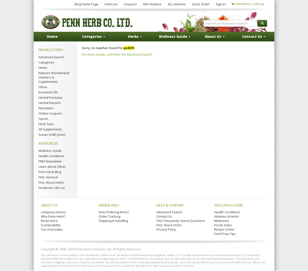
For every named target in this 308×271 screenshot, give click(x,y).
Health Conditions (51, 156)
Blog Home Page (86, 4)
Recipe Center (224, 229)
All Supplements (50, 129)
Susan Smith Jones (52, 134)
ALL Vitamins (177, 4)
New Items (46, 108)
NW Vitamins (152, 4)
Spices (43, 118)
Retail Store (49, 221)
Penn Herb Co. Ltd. (87, 22)
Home (52, 36)
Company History (53, 212)
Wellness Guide (50, 150)
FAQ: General (48, 177)
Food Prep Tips (225, 234)
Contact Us (164, 216)
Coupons (130, 4)
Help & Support (170, 205)
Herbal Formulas (50, 97)
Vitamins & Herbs (226, 216)
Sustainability (51, 225)
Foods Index (223, 225)
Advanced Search (51, 57)
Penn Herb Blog (49, 172)
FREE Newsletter (50, 161)
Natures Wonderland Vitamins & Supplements (53, 77)
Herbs (42, 67)
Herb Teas (46, 124)
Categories (46, 62)
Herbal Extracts (49, 103)
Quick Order (201, 4)
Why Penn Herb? (53, 216)
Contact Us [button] (254, 36)
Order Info (109, 205)
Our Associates (52, 229)
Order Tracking (109, 216)
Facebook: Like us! (51, 188)
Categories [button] (93, 36)
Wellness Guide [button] (175, 36)
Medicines (221, 221)
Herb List (111, 4)
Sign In (220, 4)
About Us (49, 205)
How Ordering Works (114, 212)
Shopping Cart (250, 4)
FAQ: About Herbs (51, 182)
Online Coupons (50, 113)
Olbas (42, 87)
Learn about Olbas (52, 166)
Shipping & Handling (113, 221)
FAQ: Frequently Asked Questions (180, 221)
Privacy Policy (166, 229)
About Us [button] (215, 36)
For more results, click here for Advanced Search (117, 54)
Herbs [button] (135, 36)
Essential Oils (48, 92)
